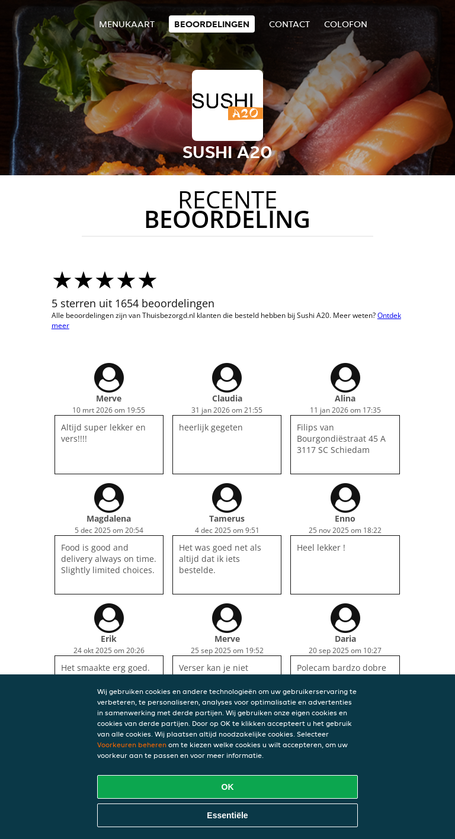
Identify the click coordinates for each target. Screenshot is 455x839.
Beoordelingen (211, 24)
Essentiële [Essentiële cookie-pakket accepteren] (227, 815)
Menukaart (127, 24)
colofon (345, 24)
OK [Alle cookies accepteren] (228, 787)
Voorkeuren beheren (131, 744)
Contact (289, 24)
